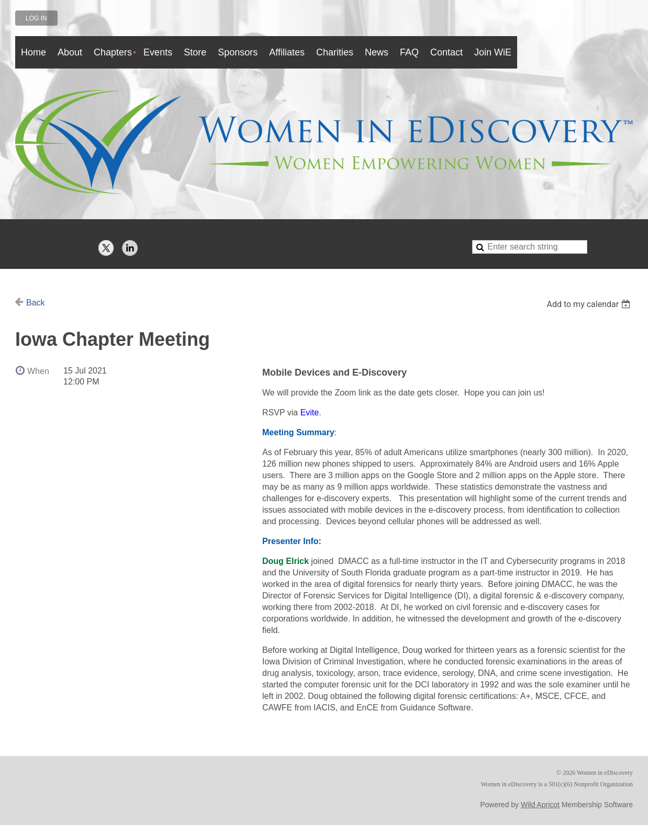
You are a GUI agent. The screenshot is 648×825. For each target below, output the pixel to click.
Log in (36, 18)
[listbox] (589, 304)
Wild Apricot (540, 804)
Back (35, 302)
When (38, 371)
